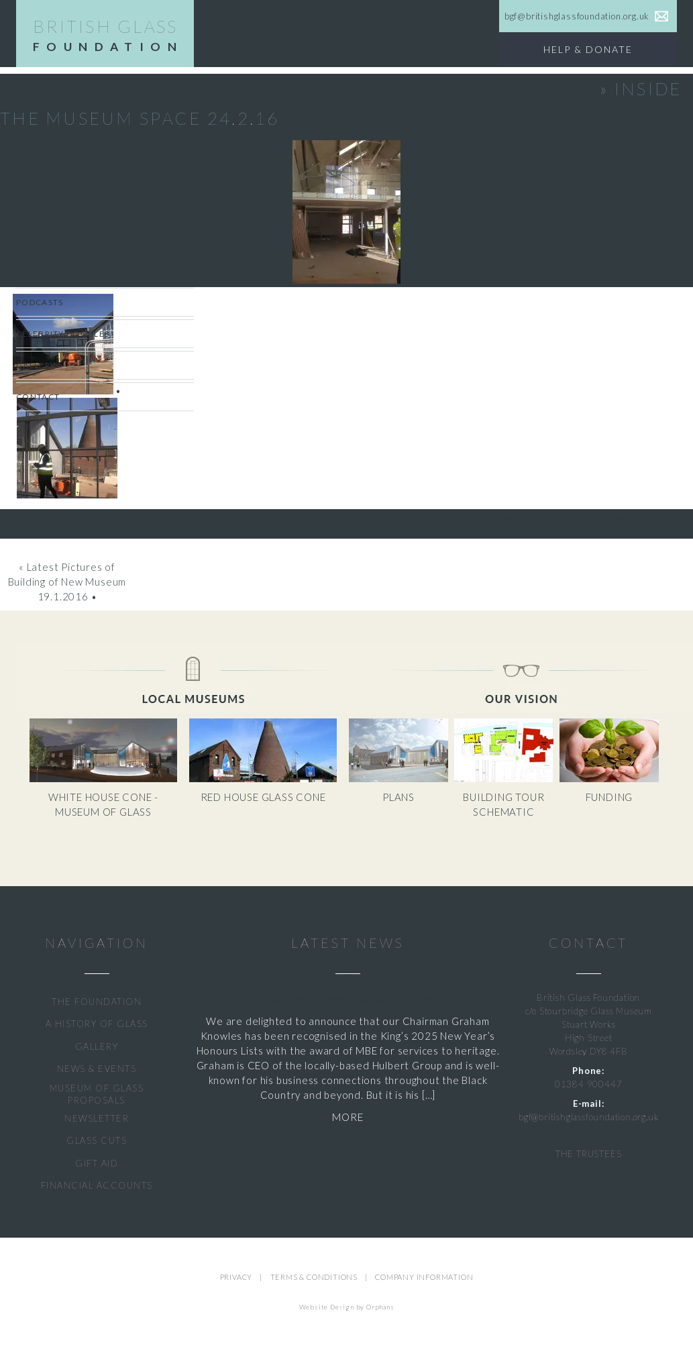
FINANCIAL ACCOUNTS (97, 1185)
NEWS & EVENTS (97, 1068)
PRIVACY (236, 1277)
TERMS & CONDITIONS (314, 1277)
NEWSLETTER (96, 1118)
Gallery (36, 365)
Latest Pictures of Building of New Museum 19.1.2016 (297, 88)
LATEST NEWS (347, 943)
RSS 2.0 (671, 516)
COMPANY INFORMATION (424, 1277)
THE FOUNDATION (97, 1001)
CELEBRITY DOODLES (62, 334)
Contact (38, 397)
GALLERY (97, 1046)
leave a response (300, 531)
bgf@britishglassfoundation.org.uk (588, 1117)
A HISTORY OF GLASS (97, 1023)
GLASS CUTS (96, 1140)
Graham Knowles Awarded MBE (348, 998)
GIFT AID (96, 1163)
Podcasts (39, 302)
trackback (380, 531)
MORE (347, 1117)
